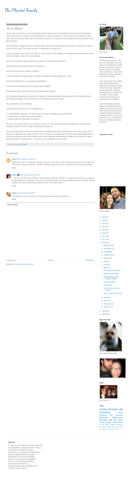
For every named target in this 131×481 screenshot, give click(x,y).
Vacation (102, 422)
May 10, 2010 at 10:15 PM (25, 159)
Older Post (90, 260)
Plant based (119, 427)
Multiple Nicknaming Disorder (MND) (111, 278)
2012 (104, 236)
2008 (104, 314)
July (105, 261)
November (108, 248)
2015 (104, 227)
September (108, 255)
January (107, 307)
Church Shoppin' (110, 282)
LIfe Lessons (116, 415)
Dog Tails (112, 420)
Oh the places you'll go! (112, 270)
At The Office (104, 424)
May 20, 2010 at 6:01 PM (26, 193)
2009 (104, 311)
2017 (104, 223)
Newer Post (11, 260)
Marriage (103, 420)
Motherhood (117, 418)
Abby (14, 193)
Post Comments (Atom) (24, 264)
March (106, 301)
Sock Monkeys (110, 429)
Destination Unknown (111, 273)
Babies (120, 420)
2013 (104, 233)
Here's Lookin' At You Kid (113, 293)
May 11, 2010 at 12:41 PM (29, 175)
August (106, 258)
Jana (14, 159)
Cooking (103, 415)
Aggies (108, 422)
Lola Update (108, 285)
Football (115, 422)
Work (109, 427)
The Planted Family (21, 10)
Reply (14, 168)
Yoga (116, 429)
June (106, 264)
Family (103, 409)
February (107, 304)
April (106, 297)
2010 (104, 242)
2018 (104, 220)
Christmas (119, 424)
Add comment (12, 205)
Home (50, 260)
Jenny (14, 175)
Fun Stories (103, 427)
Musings (113, 409)
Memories (103, 418)
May (105, 268)
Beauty (113, 424)
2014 (104, 230)
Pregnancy (102, 429)
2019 (104, 217)
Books (113, 427)
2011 (104, 239)
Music (120, 422)
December (108, 245)
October (107, 252)
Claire (120, 413)
